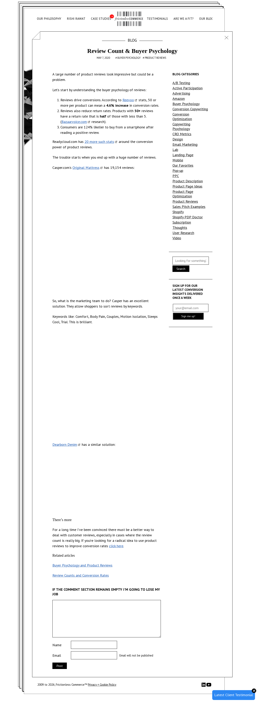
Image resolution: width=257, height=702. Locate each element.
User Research (183, 232)
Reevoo (128, 100)
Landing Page (182, 155)
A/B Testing (181, 83)
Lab (175, 149)
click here (116, 546)
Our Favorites (182, 165)
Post (59, 666)
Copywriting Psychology (181, 126)
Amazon (178, 98)
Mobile (177, 160)
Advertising (181, 93)
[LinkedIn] (204, 686)
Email (56, 655)
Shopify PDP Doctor (187, 217)
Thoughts (179, 227)
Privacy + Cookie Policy (102, 685)
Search (180, 269)
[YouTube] (208, 686)
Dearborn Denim (64, 444)
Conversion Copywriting (190, 109)
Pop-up (177, 170)
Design (177, 139)
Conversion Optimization (182, 116)
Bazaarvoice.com (74, 121)
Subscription (181, 222)
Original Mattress (85, 167)
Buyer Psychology (129, 58)
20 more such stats (99, 141)
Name (56, 645)
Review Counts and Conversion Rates (80, 575)
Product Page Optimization (182, 193)
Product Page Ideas (187, 186)
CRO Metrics (181, 134)
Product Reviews (155, 58)
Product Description (187, 181)
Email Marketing (185, 144)
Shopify (178, 212)
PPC (175, 175)
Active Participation (187, 88)
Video (176, 238)
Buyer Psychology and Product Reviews (82, 565)
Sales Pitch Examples (188, 206)
